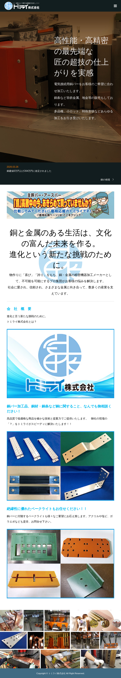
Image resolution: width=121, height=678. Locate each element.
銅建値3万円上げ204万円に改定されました (29, 171)
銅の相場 (105, 179)
